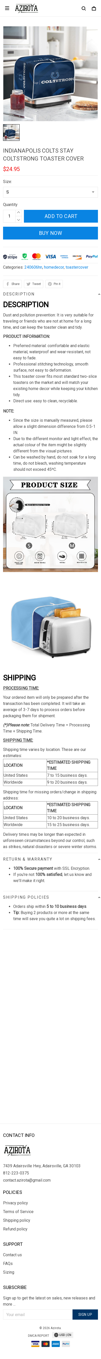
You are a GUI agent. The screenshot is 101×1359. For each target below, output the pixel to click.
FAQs (8, 1263)
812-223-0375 (16, 1173)
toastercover (77, 267)
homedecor (54, 267)
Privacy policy (15, 1203)
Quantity (10, 204)
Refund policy (15, 1229)
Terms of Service (18, 1211)
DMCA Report (38, 1336)
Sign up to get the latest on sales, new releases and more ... (49, 1301)
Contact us (12, 1254)
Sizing (8, 1272)
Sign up (85, 1314)
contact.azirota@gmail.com (27, 1180)
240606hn (33, 267)
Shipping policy (16, 1220)
